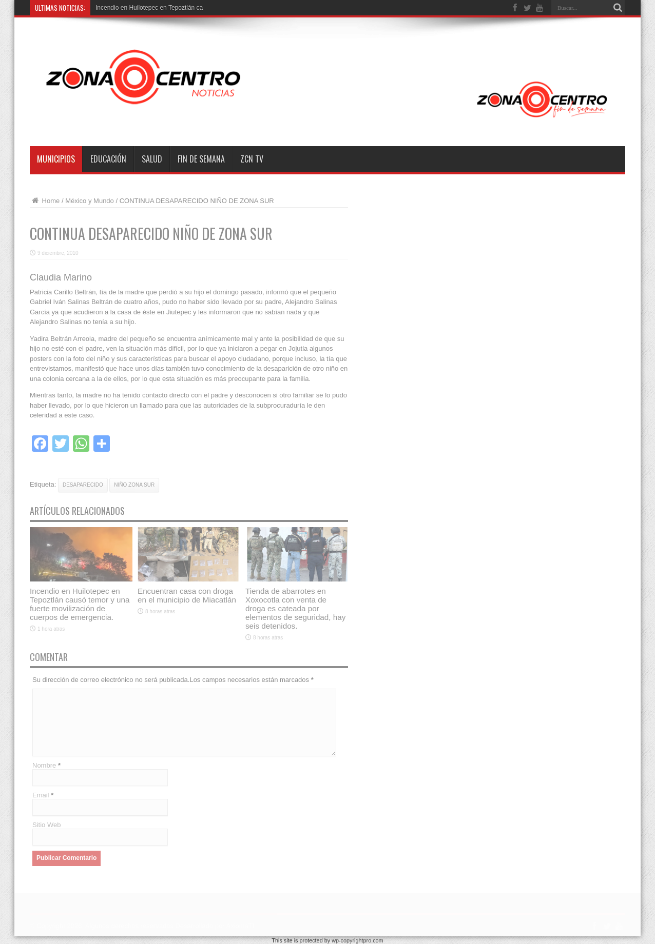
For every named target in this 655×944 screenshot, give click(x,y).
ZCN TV (251, 159)
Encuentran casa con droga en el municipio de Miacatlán (187, 595)
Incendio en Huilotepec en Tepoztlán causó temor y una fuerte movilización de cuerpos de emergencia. (79, 604)
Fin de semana (201, 159)
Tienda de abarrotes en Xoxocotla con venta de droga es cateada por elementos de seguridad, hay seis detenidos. (295, 608)
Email (40, 795)
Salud (152, 159)
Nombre (44, 765)
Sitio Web (46, 825)
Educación (108, 159)
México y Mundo (89, 201)
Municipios (56, 159)
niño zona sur (134, 485)
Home (45, 201)
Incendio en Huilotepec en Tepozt (140, 7)
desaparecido (83, 485)
